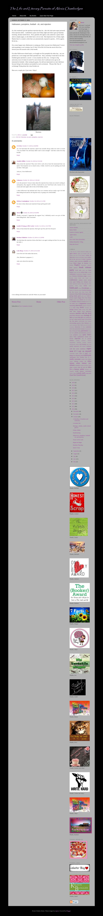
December (76, 411)
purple (80, 334)
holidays (74, 301)
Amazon (77, 257)
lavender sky (88, 307)
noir (84, 325)
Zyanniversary (81, 375)
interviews (79, 305)
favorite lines (78, 292)
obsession (77, 327)
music (82, 315)
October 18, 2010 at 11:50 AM (31, 180)
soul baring (82, 344)
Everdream (85, 288)
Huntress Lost (88, 301)
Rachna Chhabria (22, 237)
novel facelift (88, 325)
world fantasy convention (83, 371)
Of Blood (83, 327)
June (74, 459)
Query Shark (73, 230)
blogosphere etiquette (86, 265)
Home (14, 16)
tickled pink (87, 355)
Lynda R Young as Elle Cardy (25, 226)
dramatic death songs (76, 285)
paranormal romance (80, 329)
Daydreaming (76, 433)
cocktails (89, 276)
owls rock (72, 329)
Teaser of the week (78, 439)
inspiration (82, 303)
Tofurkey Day (83, 357)
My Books (33, 16)
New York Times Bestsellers (77, 239)
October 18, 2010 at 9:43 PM (31, 212)
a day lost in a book (75, 251)
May (74, 461)
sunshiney (82, 349)
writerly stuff (80, 373)
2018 (73, 388)
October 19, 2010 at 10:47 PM (43, 226)
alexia (18, 212)
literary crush (77, 309)
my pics (29, 137)
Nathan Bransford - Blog (76, 242)
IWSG (82, 307)
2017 (73, 390)
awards (85, 261)
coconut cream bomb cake (77, 278)
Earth (90, 285)
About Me (23, 16)
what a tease (73, 367)
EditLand (74, 288)
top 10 (89, 357)
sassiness (83, 340)
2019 (73, 385)
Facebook (84, 290)
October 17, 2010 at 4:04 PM (30, 146)
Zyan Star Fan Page (46, 16)
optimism (88, 327)
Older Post (61, 302)
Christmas (74, 276)
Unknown (19, 180)
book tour (85, 270)
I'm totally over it (74, 303)
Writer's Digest (73, 373)
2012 (73, 404)
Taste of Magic (83, 353)
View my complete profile (77, 45)
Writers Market (74, 227)
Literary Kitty (85, 309)
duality (85, 285)
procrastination (82, 333)
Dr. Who (89, 283)
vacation (77, 365)
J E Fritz (19, 146)
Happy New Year (83, 298)
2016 (73, 393)
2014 (73, 398)
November (76, 414)
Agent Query (73, 234)
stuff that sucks (74, 349)
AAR (71, 237)
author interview (79, 261)
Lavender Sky (77, 423)
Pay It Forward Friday (75, 331)
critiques (86, 282)
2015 (73, 396)
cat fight (89, 272)
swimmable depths (74, 353)
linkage (72, 309)
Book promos (73, 267)
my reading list (87, 317)
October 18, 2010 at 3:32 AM (34, 161)
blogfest (77, 265)
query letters (86, 335)
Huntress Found (81, 301)
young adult (88, 373)
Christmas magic (82, 276)
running (77, 340)
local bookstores (86, 311)
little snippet (77, 311)
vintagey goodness (84, 365)
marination (72, 313)
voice (90, 365)
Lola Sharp (20, 251)
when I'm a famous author (80, 368)
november (72, 327)
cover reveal (87, 280)
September (76, 451)
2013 (73, 401)
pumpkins (34, 137)
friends (84, 294)
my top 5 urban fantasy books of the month (80, 319)
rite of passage (86, 338)
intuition (85, 305)
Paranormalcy (88, 328)
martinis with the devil (83, 313)
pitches (76, 333)
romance (72, 340)
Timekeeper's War (74, 357)
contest (80, 280)
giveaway (88, 294)
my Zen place (74, 321)
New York (80, 325)
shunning (79, 342)
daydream (75, 283)
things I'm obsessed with (76, 355)
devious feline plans (82, 283)
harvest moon (76, 299)
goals (79, 296)
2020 (73, 382)
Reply (18, 155)
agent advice (73, 253)
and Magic (81, 257)
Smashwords (72, 344)
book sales (78, 270)
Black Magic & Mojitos (80, 263)
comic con (88, 278)
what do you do (82, 367)
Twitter (71, 361)
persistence (84, 331)
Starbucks (88, 346)
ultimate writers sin (80, 361)
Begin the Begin (77, 442)
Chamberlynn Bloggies (81, 274)
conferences (73, 280)
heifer (81, 299)
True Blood (88, 359)
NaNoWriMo (81, 321)
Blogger (68, 911)
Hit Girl (18, 137)
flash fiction (85, 292)
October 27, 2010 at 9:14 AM (32, 251)
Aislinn (87, 255)
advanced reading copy (85, 251)
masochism (72, 315)
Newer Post (16, 302)
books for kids (77, 272)
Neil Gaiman (88, 321)
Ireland (88, 305)
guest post (83, 296)
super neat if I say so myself (80, 349)
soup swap (88, 344)
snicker (77, 344)
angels (85, 257)
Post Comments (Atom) (25, 306)
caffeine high (84, 272)
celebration (73, 274)
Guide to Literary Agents (76, 232)
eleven (79, 288)
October (75, 416)
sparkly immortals (74, 346)
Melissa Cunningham (23, 201)
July (74, 456)
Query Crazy (76, 447)
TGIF (90, 353)
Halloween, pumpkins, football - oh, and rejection (82, 436)
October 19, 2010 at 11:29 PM (36, 237)
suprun (57, 911)
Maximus (23, 137)
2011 (73, 406)
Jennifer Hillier (21, 161)
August (75, 453)
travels (83, 359)
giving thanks (73, 296)
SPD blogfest (83, 346)
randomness (80, 336)
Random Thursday (78, 445)
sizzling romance (86, 342)
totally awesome (75, 359)
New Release (85, 323)
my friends (75, 317)
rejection (40, 137)
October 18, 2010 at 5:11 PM (37, 201)
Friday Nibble (78, 294)
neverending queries (75, 323)
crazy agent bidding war (76, 282)
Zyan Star (73, 375)
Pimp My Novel (74, 244)
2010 (73, 409)
